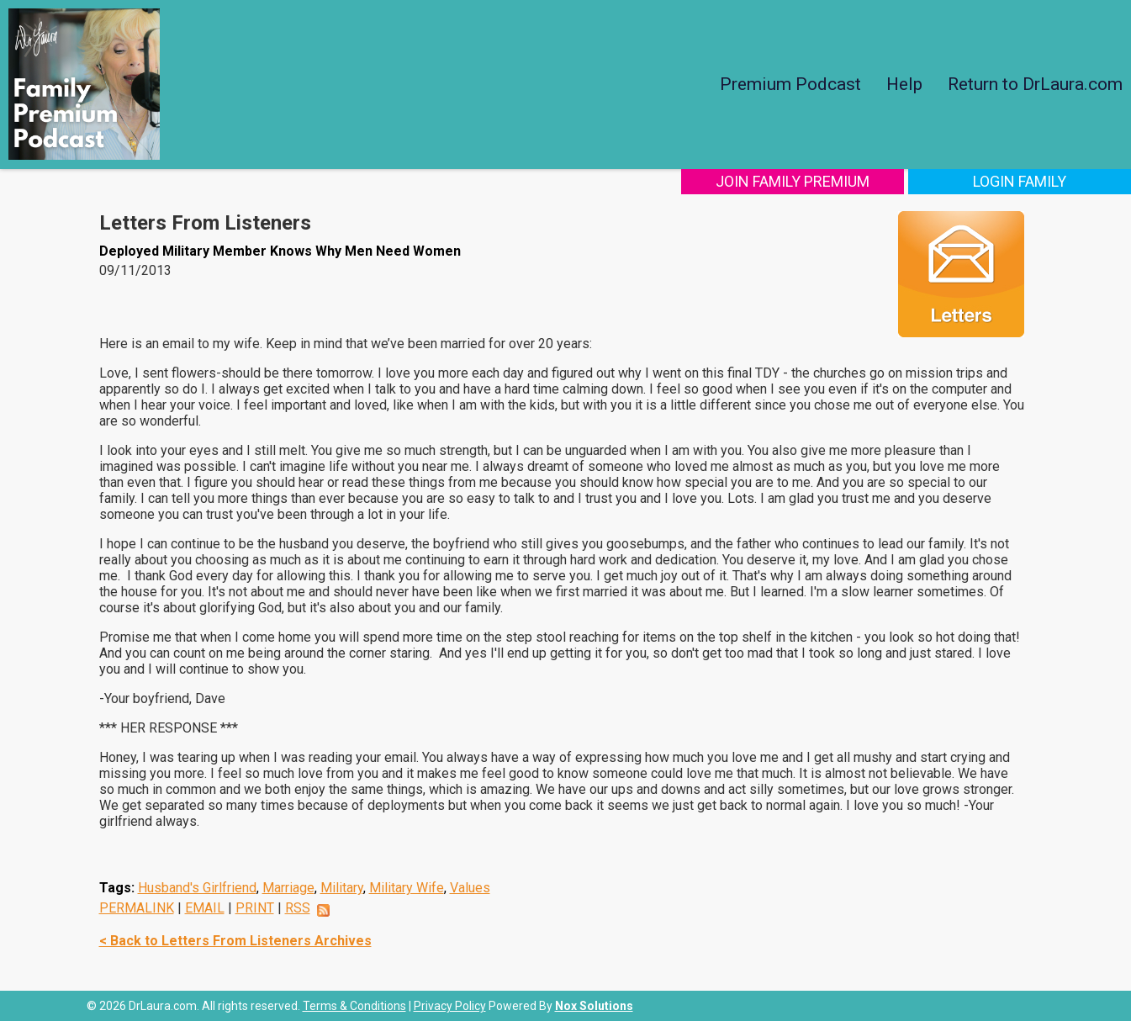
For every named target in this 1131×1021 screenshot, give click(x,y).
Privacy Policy (450, 1006)
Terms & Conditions (354, 1006)
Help (904, 84)
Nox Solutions (594, 1006)
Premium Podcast (790, 84)
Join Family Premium (792, 181)
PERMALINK (136, 908)
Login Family (1019, 181)
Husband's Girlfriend (197, 888)
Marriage (288, 888)
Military (341, 888)
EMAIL (205, 908)
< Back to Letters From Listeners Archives (235, 941)
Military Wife (406, 888)
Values (470, 888)
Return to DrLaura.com (1035, 84)
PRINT (254, 908)
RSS (297, 908)
